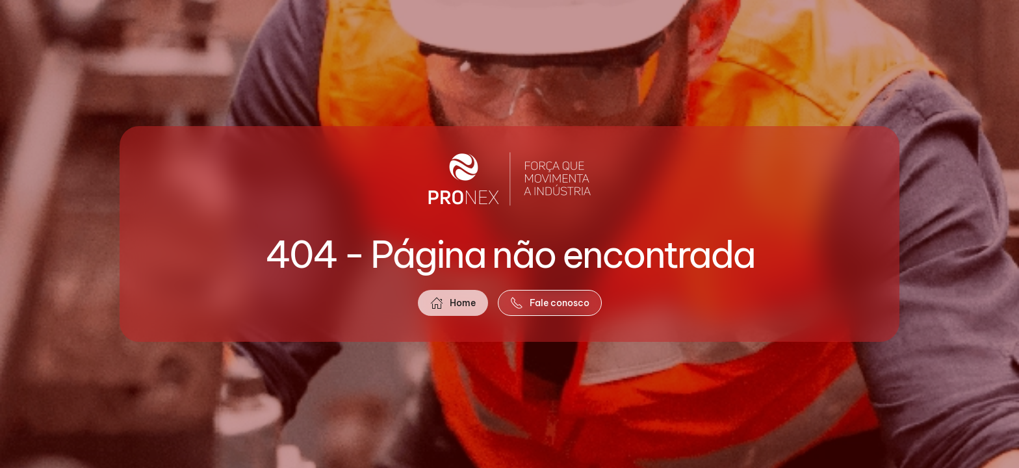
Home (453, 302)
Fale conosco (549, 302)
